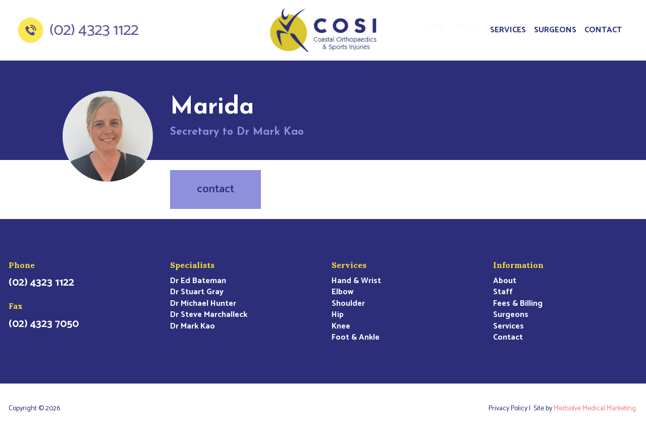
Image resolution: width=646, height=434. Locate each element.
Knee (341, 326)
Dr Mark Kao (192, 326)
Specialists (192, 265)
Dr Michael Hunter (203, 303)
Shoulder (348, 303)
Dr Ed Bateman (198, 281)
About (468, 30)
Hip (338, 314)
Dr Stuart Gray (197, 292)
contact (215, 189)
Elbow (342, 292)
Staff (503, 292)
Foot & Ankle (356, 337)
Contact (603, 30)
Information (518, 265)
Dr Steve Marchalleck (208, 314)
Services (508, 30)
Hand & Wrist (356, 281)
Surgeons (555, 30)
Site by (585, 409)
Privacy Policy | (511, 409)
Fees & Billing (518, 303)
